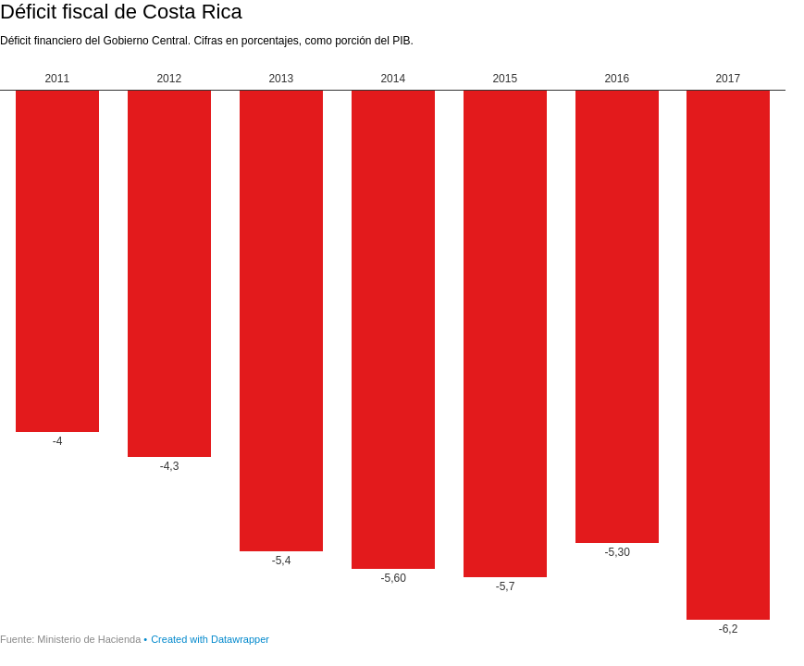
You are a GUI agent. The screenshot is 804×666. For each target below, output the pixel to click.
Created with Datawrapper (210, 639)
